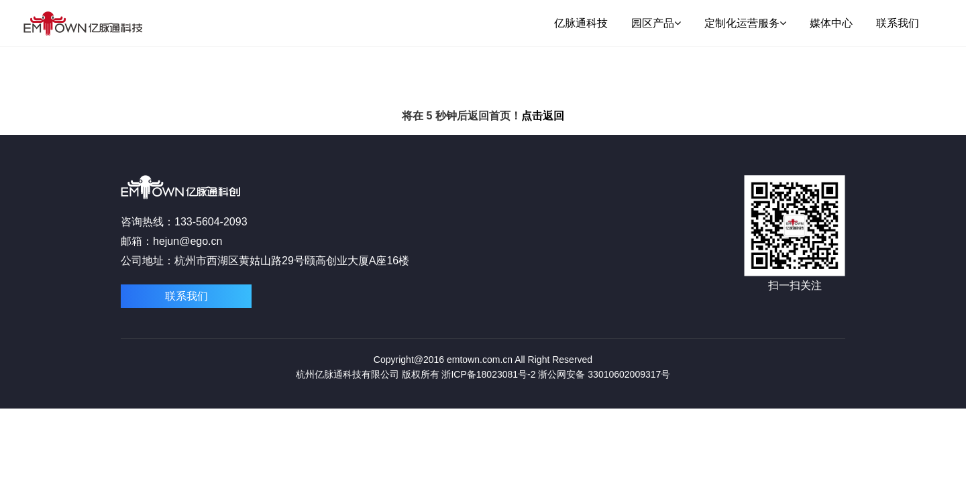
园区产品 (656, 23)
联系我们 (897, 23)
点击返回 (542, 115)
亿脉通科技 (581, 23)
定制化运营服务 (745, 23)
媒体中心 (831, 23)
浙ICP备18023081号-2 (488, 374)
